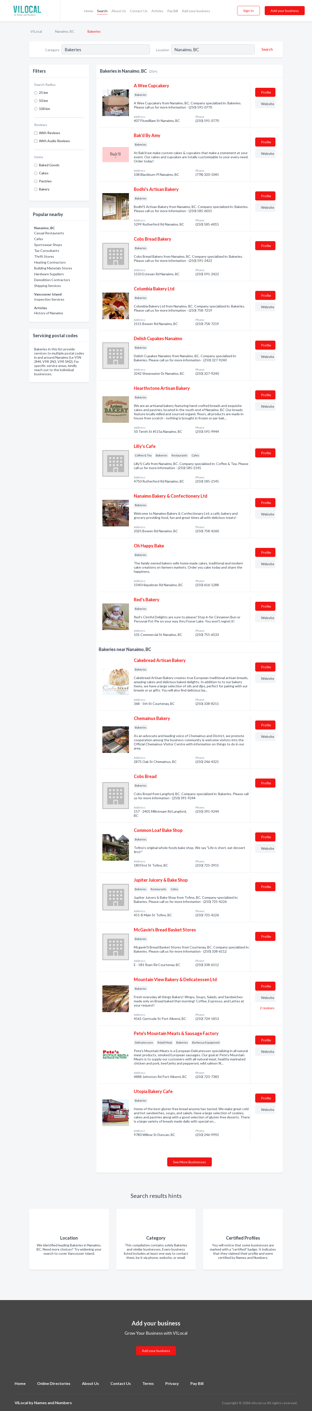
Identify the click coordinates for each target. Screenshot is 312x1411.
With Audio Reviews (54, 141)
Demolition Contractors (52, 280)
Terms (148, 1383)
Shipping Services (47, 286)
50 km (43, 101)
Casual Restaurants (49, 233)
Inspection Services (49, 299)
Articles (157, 11)
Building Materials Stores (53, 268)
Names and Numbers (53, 1402)
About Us (118, 11)
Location (162, 50)
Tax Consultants (46, 250)
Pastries (45, 181)
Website (267, 104)
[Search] (266, 49)
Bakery (44, 189)
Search (102, 11)
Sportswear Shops (48, 245)
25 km (43, 92)
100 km (44, 109)
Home (88, 11)
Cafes (38, 239)
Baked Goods (49, 165)
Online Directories (53, 1383)
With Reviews (49, 133)
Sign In (248, 11)
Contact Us (138, 11)
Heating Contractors (50, 262)
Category (52, 50)
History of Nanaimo (48, 313)
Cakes (44, 173)
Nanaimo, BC (64, 31)
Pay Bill (172, 11)
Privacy (172, 1383)
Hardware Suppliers (49, 274)
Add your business (196, 11)
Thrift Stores (44, 256)
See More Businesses (189, 1162)
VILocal (36, 31)
